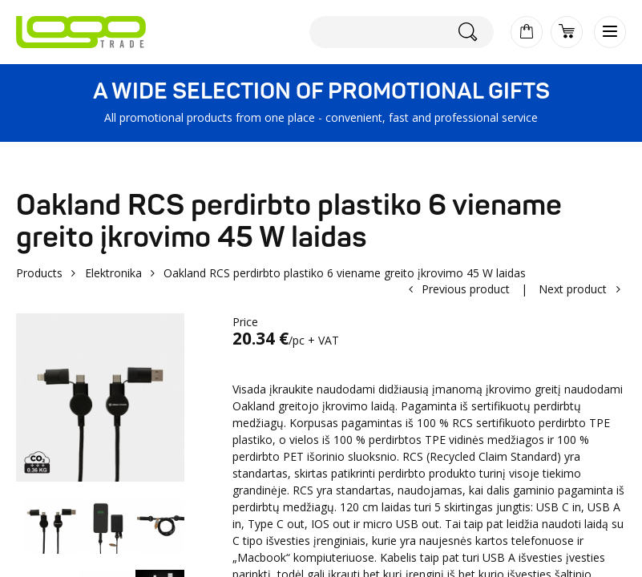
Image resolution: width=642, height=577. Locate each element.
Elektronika (113, 272)
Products (39, 272)
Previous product (466, 289)
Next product (573, 289)
